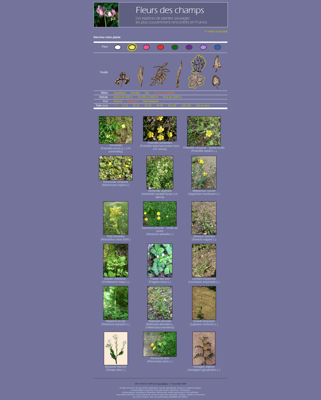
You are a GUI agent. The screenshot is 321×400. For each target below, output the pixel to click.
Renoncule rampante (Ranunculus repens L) (115, 182)
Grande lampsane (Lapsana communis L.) (204, 321)
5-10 (125, 105)
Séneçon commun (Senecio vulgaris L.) (203, 236)
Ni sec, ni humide (164, 92)
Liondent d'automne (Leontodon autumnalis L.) (203, 279)
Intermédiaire (150, 101)
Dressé (118, 101)
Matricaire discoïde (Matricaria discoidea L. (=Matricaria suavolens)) (159, 323)
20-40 (147, 105)
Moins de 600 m (123, 97)
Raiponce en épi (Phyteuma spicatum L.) (116, 321)
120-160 (186, 105)
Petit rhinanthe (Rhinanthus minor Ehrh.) (116, 236)
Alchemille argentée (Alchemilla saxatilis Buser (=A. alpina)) (159, 193)
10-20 (136, 105)
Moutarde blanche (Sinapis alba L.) (116, 367)
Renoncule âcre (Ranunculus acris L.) (160, 358)
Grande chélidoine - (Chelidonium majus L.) (115, 279)
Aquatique (120, 92)
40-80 (159, 105)
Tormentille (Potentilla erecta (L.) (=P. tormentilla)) (115, 147)
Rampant (132, 101)
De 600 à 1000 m (148, 97)
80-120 (172, 105)
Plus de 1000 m (172, 97)
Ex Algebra (162, 384)
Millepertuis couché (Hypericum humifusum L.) (204, 191)
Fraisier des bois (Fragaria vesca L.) (159, 279)
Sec (147, 92)
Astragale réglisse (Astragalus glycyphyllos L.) (204, 367)
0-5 (115, 105)
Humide (135, 92)
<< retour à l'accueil (215, 31)
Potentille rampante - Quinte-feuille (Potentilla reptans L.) (204, 148)
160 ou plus (203, 105)
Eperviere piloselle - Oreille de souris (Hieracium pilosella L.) (160, 230)
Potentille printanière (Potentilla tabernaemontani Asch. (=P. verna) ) (160, 145)
